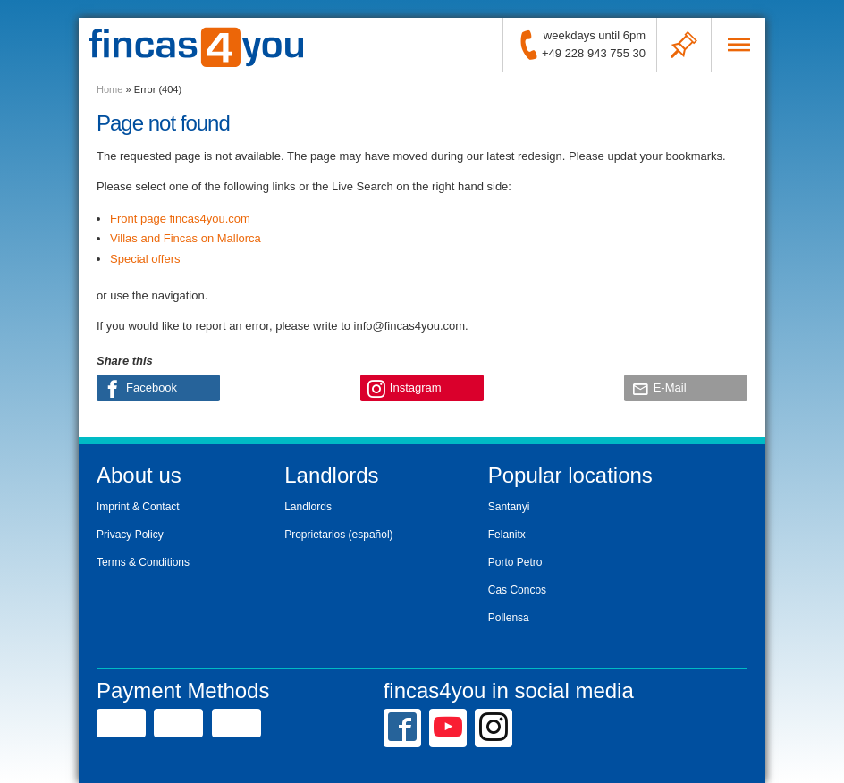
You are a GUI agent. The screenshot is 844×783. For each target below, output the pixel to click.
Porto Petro (515, 562)
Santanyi (509, 507)
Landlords (308, 507)
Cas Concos (517, 590)
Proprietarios (314, 534)
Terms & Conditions (143, 562)
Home (109, 89)
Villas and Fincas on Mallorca (185, 238)
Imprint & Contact (138, 507)
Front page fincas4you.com (180, 218)
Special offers (145, 258)
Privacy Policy (130, 534)
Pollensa (508, 617)
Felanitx (507, 534)
